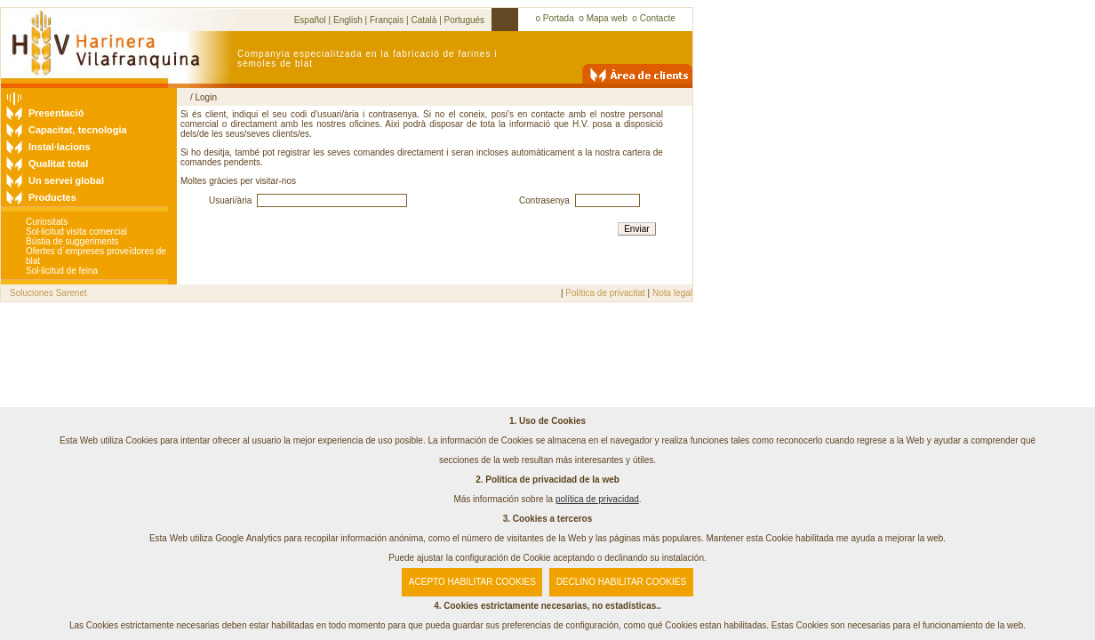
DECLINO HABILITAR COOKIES (621, 582)
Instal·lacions (59, 146)
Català (423, 20)
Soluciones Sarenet (48, 293)
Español (310, 20)
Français (387, 20)
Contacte (657, 18)
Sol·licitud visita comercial (76, 231)
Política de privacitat (605, 293)
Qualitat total (58, 163)
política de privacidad (597, 499)
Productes (52, 197)
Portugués (464, 20)
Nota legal (672, 293)
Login (205, 97)
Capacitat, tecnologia (77, 129)
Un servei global (66, 180)
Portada (558, 18)
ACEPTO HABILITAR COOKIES (472, 582)
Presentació (56, 113)
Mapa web (607, 18)
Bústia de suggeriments (72, 241)
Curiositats (47, 222)
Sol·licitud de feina (62, 271)
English (348, 20)
